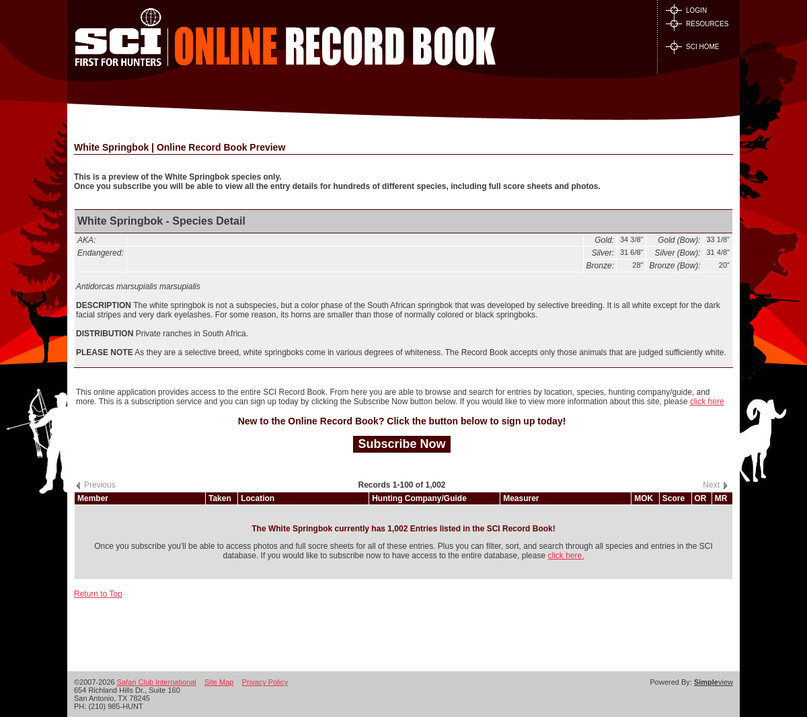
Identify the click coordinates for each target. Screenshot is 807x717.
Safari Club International (156, 682)
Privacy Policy (265, 682)
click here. (565, 555)
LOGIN (686, 10)
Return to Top (98, 594)
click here (707, 401)
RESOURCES (697, 24)
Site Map (218, 682)
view (713, 682)
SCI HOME (692, 46)
